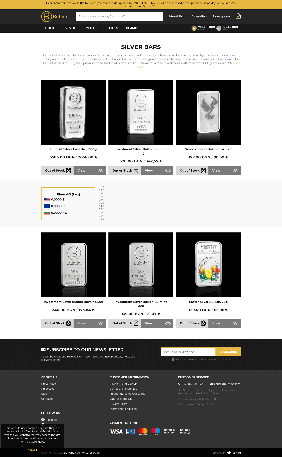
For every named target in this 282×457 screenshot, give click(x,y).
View (81, 170)
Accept (32, 450)
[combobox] (119, 16)
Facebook (49, 419)
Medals (93, 28)
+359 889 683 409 (191, 384)
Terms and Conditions (123, 408)
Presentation (49, 383)
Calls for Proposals (121, 398)
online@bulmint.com (225, 384)
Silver (71, 28)
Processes (47, 388)
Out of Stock (55, 170)
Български (221, 16)
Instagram (49, 425)
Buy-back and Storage (123, 388)
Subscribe (228, 352)
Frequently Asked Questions (127, 393)
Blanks (132, 28)
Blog (44, 393)
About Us (176, 16)
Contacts (47, 398)
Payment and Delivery (124, 383)
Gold (51, 28)
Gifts (113, 28)
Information (197, 16)
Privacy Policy (118, 403)
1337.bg (236, 452)
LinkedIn (48, 430)
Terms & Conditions (32, 441)
